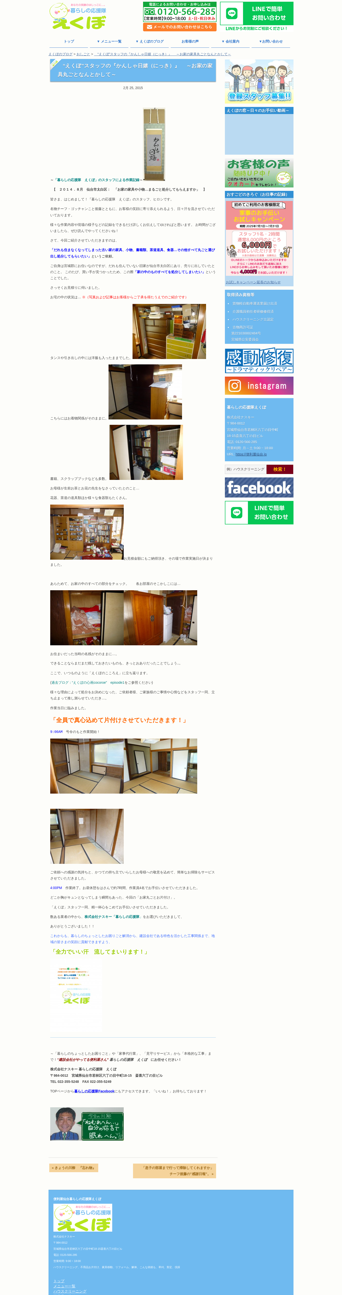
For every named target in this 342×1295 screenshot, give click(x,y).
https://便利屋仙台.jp (251, 454)
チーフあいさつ (147, 1255)
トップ (69, 41)
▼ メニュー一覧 (109, 41)
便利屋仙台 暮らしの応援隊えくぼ (169, 1292)
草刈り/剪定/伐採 (148, 1229)
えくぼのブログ (61, 54)
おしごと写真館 (147, 1234)
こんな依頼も (145, 1224)
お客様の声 (190, 41)
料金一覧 (141, 1239)
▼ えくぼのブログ (149, 41)
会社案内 (141, 1245)
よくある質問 (145, 1270)
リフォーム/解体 (147, 1219)
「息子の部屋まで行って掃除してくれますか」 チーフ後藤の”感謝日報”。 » (179, 1171)
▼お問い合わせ (271, 41)
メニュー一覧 (145, 1204)
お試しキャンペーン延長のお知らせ (253, 282)
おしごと (83, 54)
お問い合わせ (145, 1265)
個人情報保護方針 (149, 1250)
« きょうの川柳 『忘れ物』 (74, 1168)
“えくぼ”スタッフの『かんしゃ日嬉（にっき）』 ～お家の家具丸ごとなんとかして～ (162, 54)
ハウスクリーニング (150, 1209)
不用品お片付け (147, 1214)
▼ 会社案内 (230, 41)
